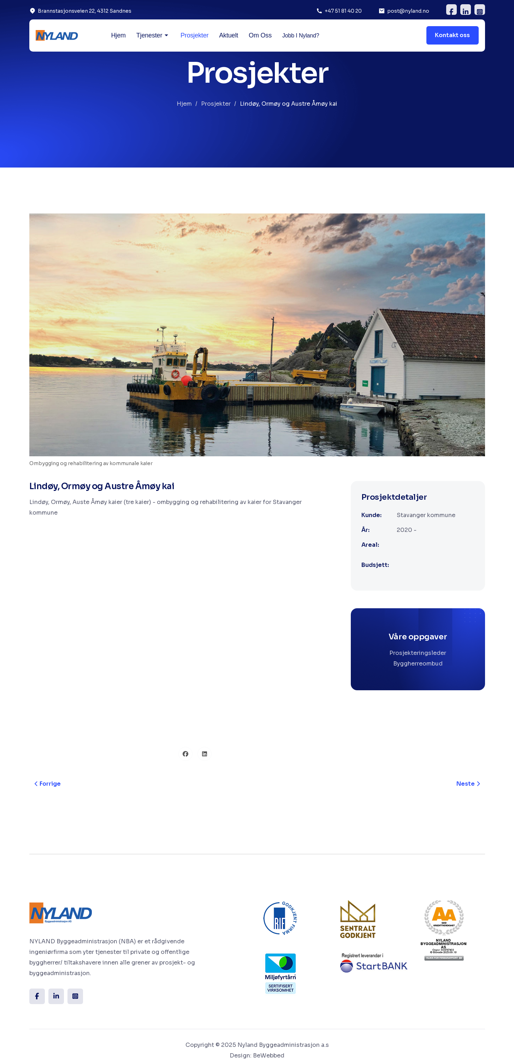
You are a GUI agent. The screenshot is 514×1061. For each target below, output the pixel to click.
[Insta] (75, 996)
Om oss (260, 35)
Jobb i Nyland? (300, 36)
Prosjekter (194, 35)
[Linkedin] (465, 9)
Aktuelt (228, 35)
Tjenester (149, 35)
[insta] (479, 9)
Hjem (118, 35)
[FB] (451, 9)
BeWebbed (268, 1055)
